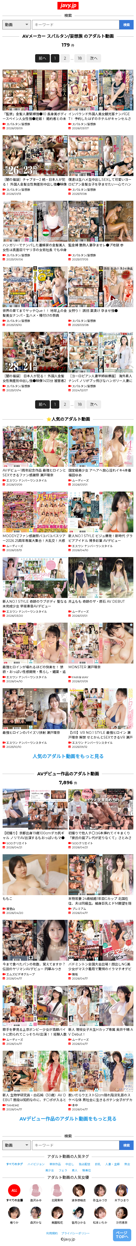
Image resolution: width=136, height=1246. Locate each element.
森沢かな (36, 1215)
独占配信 (84, 1164)
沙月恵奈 (122, 1215)
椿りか (14, 1215)
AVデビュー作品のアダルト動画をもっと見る (68, 1119)
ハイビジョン (36, 1164)
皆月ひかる (79, 1215)
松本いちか (100, 1215)
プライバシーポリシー (75, 1233)
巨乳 (98, 1164)
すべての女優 (14, 1193)
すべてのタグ (14, 1164)
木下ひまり (122, 1193)
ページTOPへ (122, 1235)
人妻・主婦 (112, 1164)
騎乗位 (86, 1170)
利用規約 (52, 1233)
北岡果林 (57, 1193)
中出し (70, 1164)
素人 (75, 1170)
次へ (94, 58)
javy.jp (68, 5)
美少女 (49, 1170)
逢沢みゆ (36, 1193)
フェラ (63, 1170)
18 (80, 58)
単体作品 (55, 1164)
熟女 (127, 1164)
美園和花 (57, 1215)
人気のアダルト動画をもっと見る (68, 756)
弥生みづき (100, 1193)
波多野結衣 (79, 1193)
